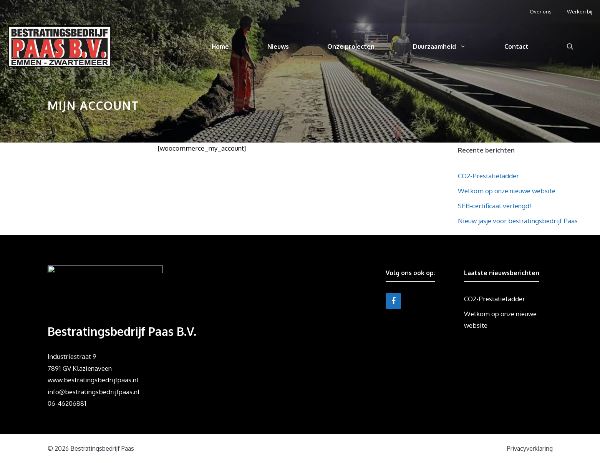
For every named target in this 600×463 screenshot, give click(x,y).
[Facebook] (393, 301)
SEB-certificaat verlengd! (494, 206)
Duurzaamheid (449, 46)
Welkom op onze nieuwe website (506, 191)
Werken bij (579, 11)
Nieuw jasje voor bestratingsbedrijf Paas (518, 221)
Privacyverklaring (530, 448)
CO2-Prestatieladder (488, 176)
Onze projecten (351, 46)
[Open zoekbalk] (570, 46)
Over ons (541, 11)
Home (220, 46)
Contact (516, 46)
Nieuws (278, 46)
